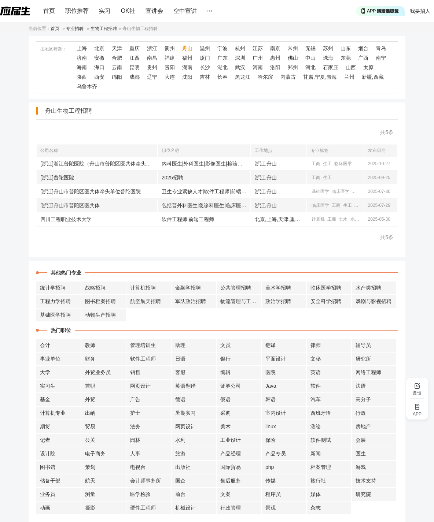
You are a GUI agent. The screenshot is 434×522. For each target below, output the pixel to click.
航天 (90, 481)
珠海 (328, 58)
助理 (180, 345)
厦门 (205, 58)
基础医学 (320, 191)
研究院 (363, 494)
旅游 (180, 453)
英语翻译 (185, 386)
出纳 (90, 413)
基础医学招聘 (55, 315)
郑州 (293, 67)
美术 (225, 426)
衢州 (170, 48)
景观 (270, 508)
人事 (135, 453)
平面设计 (275, 359)
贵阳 (170, 67)
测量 (90, 494)
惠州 (275, 58)
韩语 (270, 399)
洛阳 (275, 67)
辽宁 (152, 77)
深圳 (240, 58)
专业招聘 (75, 28)
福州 (187, 58)
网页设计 (140, 386)
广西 (363, 58)
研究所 (363, 359)
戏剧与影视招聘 (373, 301)
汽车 (315, 399)
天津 (117, 48)
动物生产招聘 (100, 315)
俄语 (225, 399)
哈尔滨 (265, 77)
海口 (99, 67)
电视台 (138, 467)
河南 (258, 67)
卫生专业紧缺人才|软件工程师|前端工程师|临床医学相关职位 (206, 191)
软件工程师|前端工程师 (188, 219)
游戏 (361, 467)
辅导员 (363, 345)
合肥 (117, 58)
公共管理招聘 (235, 288)
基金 (45, 399)
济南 (82, 58)
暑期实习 (185, 413)
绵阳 (117, 77)
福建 (170, 58)
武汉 (240, 67)
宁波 (222, 48)
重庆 (134, 48)
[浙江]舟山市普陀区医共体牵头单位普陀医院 (90, 191)
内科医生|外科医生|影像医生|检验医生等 (206, 164)
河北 (310, 67)
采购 (225, 413)
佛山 (293, 58)
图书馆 (47, 467)
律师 (315, 345)
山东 (346, 48)
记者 (45, 440)
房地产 (363, 426)
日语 (180, 359)
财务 (90, 359)
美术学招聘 (278, 288)
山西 (351, 67)
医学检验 (140, 494)
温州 (205, 48)
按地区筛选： (53, 49)
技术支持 (366, 481)
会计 (45, 345)
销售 (135, 372)
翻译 (270, 345)
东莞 (346, 58)
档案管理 (320, 467)
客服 (180, 372)
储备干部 (50, 481)
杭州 (240, 48)
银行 (225, 359)
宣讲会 (154, 11)
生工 (327, 163)
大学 (45, 372)
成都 (134, 77)
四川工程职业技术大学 (66, 219)
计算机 (358, 191)
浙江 (152, 48)
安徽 (99, 58)
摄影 (90, 508)
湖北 (222, 67)
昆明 (134, 67)
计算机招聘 (143, 288)
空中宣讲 (185, 11)
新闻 (315, 453)
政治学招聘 (278, 301)
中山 (310, 58)
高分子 (363, 399)
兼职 (90, 386)
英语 (315, 372)
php (269, 467)
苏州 (328, 48)
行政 (361, 413)
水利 (354, 219)
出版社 (183, 467)
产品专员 (275, 453)
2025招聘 (172, 177)
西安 (99, 77)
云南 (117, 67)
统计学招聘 (53, 288)
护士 (135, 413)
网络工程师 (368, 372)
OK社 (128, 11)
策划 (90, 467)
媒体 (315, 494)
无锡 (310, 48)
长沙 (205, 67)
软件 (315, 386)
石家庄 (330, 67)
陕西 (82, 77)
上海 (82, 48)
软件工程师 (143, 359)
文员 (225, 345)
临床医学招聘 (325, 288)
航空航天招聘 (145, 301)
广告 (135, 399)
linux (270, 426)
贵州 (152, 67)
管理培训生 (143, 345)
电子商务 (95, 453)
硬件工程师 (143, 508)
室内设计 (275, 413)
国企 (180, 481)
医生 (361, 453)
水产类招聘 (368, 288)
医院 (270, 372)
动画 (45, 508)
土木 (343, 219)
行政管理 (230, 508)
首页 (49, 11)
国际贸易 (230, 467)
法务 (135, 426)
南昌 (152, 58)
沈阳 (187, 77)
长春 (222, 77)
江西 (134, 58)
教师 (90, 345)
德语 (180, 399)
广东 (222, 58)
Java (270, 386)
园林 (135, 440)
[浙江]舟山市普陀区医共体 (70, 205)
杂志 (315, 508)
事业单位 (50, 359)
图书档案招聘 (100, 301)
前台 (180, 494)
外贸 (90, 399)
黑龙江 (242, 77)
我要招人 (420, 11)
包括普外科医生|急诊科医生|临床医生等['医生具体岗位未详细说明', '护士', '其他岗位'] (206, 205)
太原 (368, 67)
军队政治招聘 (190, 301)
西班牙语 (320, 413)
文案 (225, 494)
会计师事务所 (145, 481)
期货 (45, 426)
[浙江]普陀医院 (57, 177)
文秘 (315, 359)
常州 (293, 48)
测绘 (315, 426)
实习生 (47, 386)
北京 (99, 48)
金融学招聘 (188, 288)
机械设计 (185, 508)
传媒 (270, 481)
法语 (361, 386)
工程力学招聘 (55, 301)
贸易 (90, 426)
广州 (258, 58)
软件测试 (320, 440)
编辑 (225, 372)
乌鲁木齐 (87, 86)
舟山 (187, 48)
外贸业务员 (98, 372)
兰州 (349, 77)
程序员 (273, 494)
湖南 (187, 67)
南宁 (381, 58)
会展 (361, 440)
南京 (275, 48)
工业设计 (230, 440)
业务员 (47, 494)
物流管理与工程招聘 (240, 301)
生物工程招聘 (104, 28)
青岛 (381, 48)
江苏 (258, 48)
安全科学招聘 (325, 301)
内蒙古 (288, 77)
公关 (90, 440)
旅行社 (318, 481)
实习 (105, 11)
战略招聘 (95, 288)
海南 (82, 67)
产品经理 (230, 453)
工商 (316, 163)
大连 (170, 77)
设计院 (47, 453)
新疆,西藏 (373, 77)
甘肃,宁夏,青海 (320, 77)
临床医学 (343, 163)
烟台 (363, 48)
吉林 (205, 77)
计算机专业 (53, 413)
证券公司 (230, 386)
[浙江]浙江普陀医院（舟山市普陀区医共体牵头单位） (98, 164)
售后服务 (230, 481)
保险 (270, 440)
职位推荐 (77, 11)
